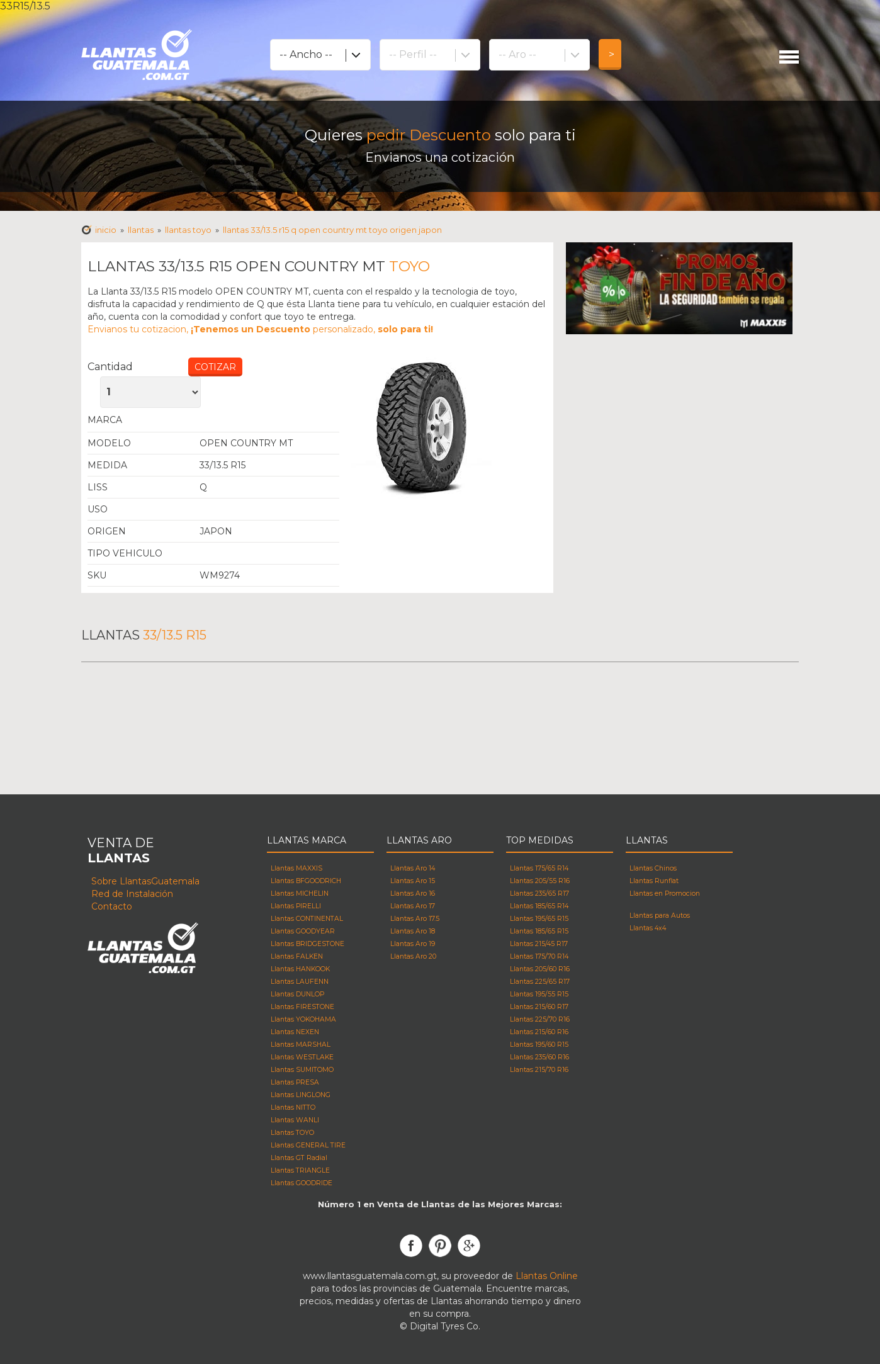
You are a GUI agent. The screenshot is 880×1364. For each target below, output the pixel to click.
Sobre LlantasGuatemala (145, 881)
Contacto (111, 906)
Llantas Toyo (269, 419)
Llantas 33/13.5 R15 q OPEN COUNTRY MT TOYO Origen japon (332, 230)
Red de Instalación (132, 893)
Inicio (105, 230)
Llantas (141, 230)
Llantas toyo (188, 230)
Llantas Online (547, 1276)
